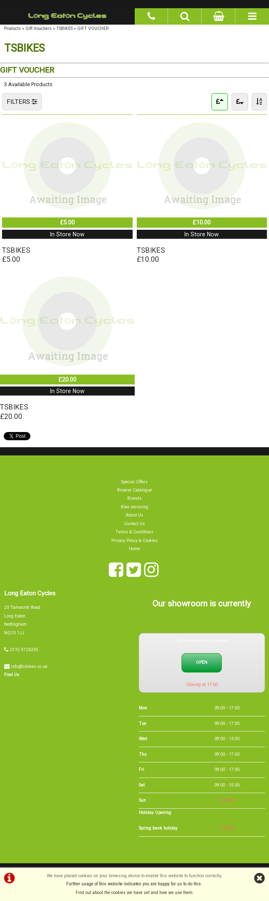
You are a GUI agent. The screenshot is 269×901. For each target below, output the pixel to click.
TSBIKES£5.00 (16, 255)
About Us (134, 516)
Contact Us (134, 525)
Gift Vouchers (38, 28)
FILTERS (22, 101)
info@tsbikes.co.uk (29, 667)
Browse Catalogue (134, 491)
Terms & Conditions (135, 533)
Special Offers (134, 483)
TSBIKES (64, 28)
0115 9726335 (24, 651)
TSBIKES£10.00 (151, 255)
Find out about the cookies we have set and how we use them (134, 892)
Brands (134, 500)
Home (134, 550)
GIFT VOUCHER (92, 28)
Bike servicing (134, 508)
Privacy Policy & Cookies (134, 541)
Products (12, 28)
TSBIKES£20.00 (14, 413)
